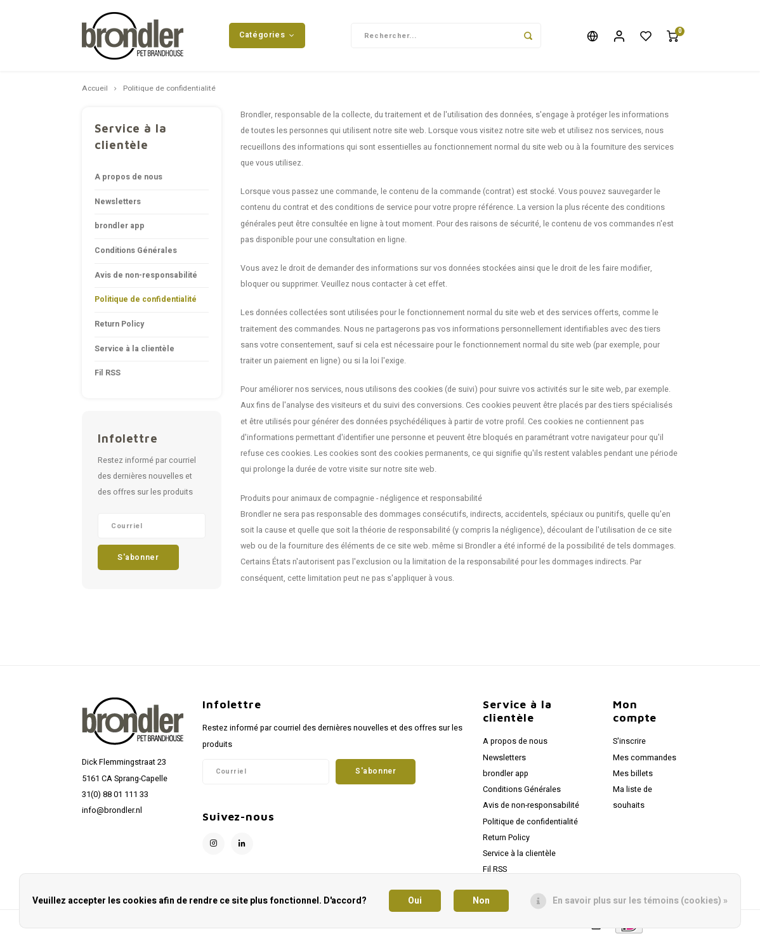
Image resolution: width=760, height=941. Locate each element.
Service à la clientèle (134, 350)
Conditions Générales (136, 252)
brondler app (120, 227)
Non (481, 900)
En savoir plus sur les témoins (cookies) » (640, 900)
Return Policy (119, 325)
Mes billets (633, 775)
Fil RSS (108, 374)
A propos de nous (128, 179)
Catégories (267, 36)
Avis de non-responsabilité (146, 276)
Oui (415, 900)
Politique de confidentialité (169, 91)
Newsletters (118, 203)
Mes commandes (644, 759)
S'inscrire (629, 743)
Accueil (95, 91)
